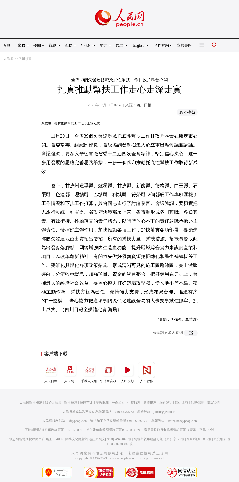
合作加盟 (118, 402)
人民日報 (51, 372)
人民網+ (70, 372)
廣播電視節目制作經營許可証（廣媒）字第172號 (179, 430)
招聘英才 (86, 402)
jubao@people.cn (165, 412)
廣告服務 (102, 402)
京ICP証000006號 (199, 439)
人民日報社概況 (30, 402)
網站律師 (181, 402)
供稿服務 (134, 402)
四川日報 (143, 105)
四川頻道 (25, 59)
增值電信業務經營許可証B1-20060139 (113, 430)
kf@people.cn (77, 421)
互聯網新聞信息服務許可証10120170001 (53, 430)
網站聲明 (165, 402)
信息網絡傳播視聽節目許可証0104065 (36, 439)
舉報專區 (184, 45)
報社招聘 (70, 402)
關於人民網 (53, 402)
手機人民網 (89, 372)
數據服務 (149, 402)
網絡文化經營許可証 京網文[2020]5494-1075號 (98, 439)
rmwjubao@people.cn (182, 421)
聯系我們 (213, 402)
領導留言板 (108, 372)
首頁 (6, 45)
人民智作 (146, 372)
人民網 (8, 59)
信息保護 (197, 402)
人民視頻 (127, 372)
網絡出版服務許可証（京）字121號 (159, 439)
